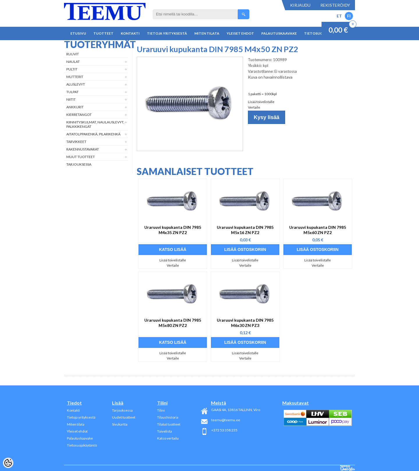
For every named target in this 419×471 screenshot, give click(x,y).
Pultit (71, 69)
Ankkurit (75, 107)
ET (339, 15)
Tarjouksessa (78, 164)
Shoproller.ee (347, 468)
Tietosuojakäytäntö (82, 445)
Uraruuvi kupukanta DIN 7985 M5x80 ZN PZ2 (172, 323)
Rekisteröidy (335, 5)
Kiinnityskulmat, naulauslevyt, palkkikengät (95, 124)
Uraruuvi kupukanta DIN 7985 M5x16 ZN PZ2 (245, 230)
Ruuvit (72, 54)
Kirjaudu (300, 5)
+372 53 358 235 (224, 430)
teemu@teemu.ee (225, 420)
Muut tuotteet (80, 157)
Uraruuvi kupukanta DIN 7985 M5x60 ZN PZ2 (317, 230)
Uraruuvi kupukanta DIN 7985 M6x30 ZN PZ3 (245, 323)
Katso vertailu (168, 438)
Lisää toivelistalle (261, 102)
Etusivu (78, 33)
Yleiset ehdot (240, 33)
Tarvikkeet (76, 141)
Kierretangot (79, 114)
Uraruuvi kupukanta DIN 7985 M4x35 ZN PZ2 (172, 230)
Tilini (161, 410)
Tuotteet (103, 33)
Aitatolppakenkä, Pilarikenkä (93, 134)
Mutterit (74, 77)
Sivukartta (119, 424)
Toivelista (164, 431)
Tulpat (72, 92)
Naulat (73, 61)
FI (349, 15)
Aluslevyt (75, 84)
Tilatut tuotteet (168, 424)
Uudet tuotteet (123, 417)
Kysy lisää (266, 117)
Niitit (71, 99)
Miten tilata (206, 33)
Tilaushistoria (167, 417)
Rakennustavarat (82, 149)
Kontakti (130, 33)
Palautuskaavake (279, 33)
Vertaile (254, 107)
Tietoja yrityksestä (167, 33)
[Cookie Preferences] (8, 463)
